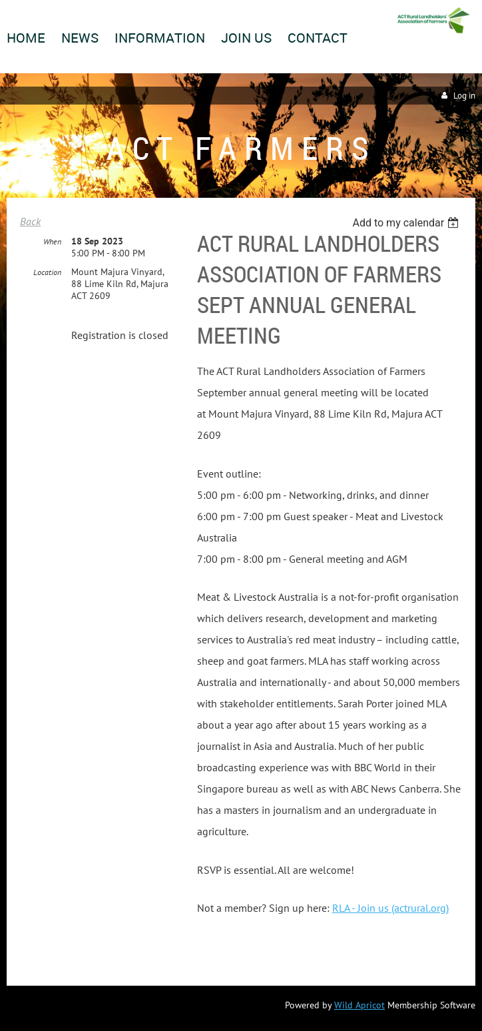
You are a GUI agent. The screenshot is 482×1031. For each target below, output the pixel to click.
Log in (464, 95)
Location (47, 272)
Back (30, 221)
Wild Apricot (359, 1005)
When (52, 241)
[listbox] (407, 222)
